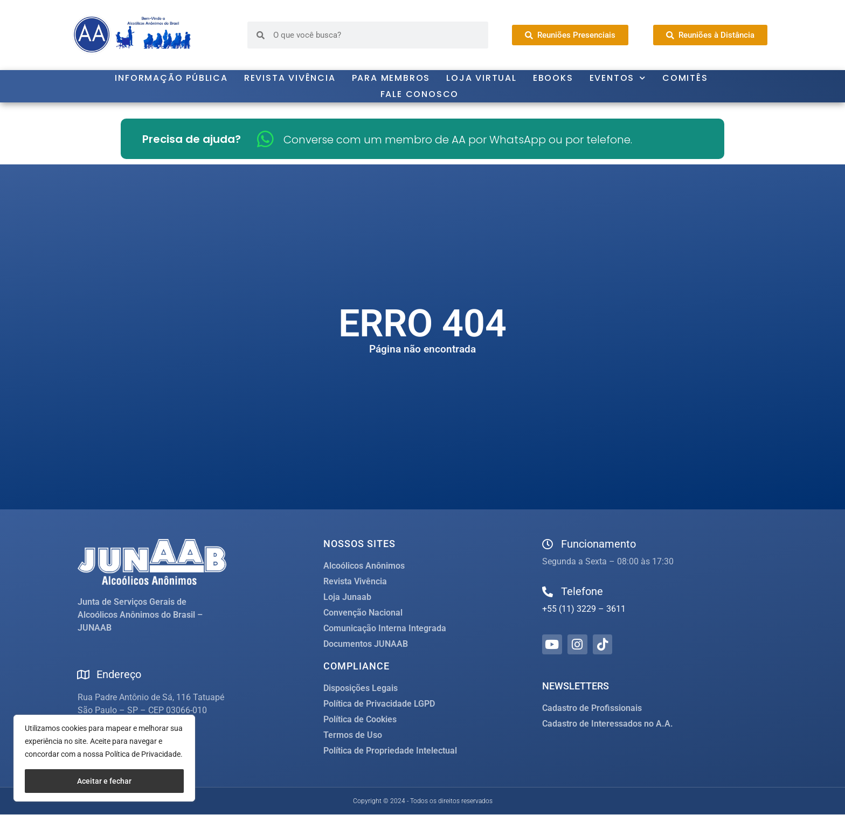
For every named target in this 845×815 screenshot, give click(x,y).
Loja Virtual (481, 78)
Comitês (685, 78)
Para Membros (391, 78)
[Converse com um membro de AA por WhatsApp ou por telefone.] (265, 138)
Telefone (582, 591)
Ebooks (553, 78)
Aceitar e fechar (104, 781)
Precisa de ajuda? (191, 139)
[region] (104, 758)
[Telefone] (547, 591)
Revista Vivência (290, 78)
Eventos (618, 78)
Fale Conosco (419, 94)
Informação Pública (171, 78)
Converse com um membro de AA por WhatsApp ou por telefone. (457, 139)
